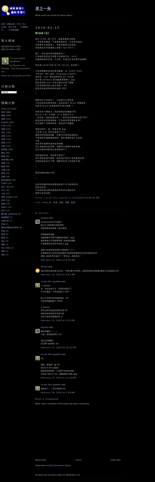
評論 (3, 224)
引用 (3, 126)
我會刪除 (5, 217)
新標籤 (4, 149)
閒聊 (3, 115)
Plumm (44, 267)
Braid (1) (42, 33)
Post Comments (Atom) (60, 465)
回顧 (3, 136)
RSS (18, 46)
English (4, 122)
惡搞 (3, 231)
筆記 (3, 132)
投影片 (4, 207)
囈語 (3, 153)
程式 (3, 112)
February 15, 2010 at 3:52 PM (58, 320)
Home (78, 460)
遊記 (3, 241)
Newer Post (40, 460)
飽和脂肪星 (6, 180)
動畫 (3, 166)
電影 (3, 244)
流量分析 (5, 221)
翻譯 (3, 238)
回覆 (3, 176)
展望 (3, 234)
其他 (3, 146)
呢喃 (3, 143)
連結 (3, 254)
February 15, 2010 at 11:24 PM (58, 378)
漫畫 (3, 163)
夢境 (3, 173)
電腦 (3, 129)
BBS (3, 251)
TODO (4, 183)
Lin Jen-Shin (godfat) (51, 281)
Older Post (116, 460)
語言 (3, 210)
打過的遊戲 (14, 30)
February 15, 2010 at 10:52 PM (58, 347)
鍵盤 (3, 204)
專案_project (7, 197)
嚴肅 (3, 156)
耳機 (3, 170)
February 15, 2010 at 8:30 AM (58, 260)
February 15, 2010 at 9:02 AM (58, 274)
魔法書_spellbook (9, 214)
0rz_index (6, 248)
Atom (12, 46)
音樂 (3, 139)
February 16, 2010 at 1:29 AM (58, 392)
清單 (3, 200)
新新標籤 (5, 159)
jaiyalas (44, 218)
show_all (5, 109)
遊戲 (3, 119)
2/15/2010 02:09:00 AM (85, 198)
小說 (3, 193)
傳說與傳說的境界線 (10, 227)
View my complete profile (16, 76)
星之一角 (5, 187)
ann (3, 190)
